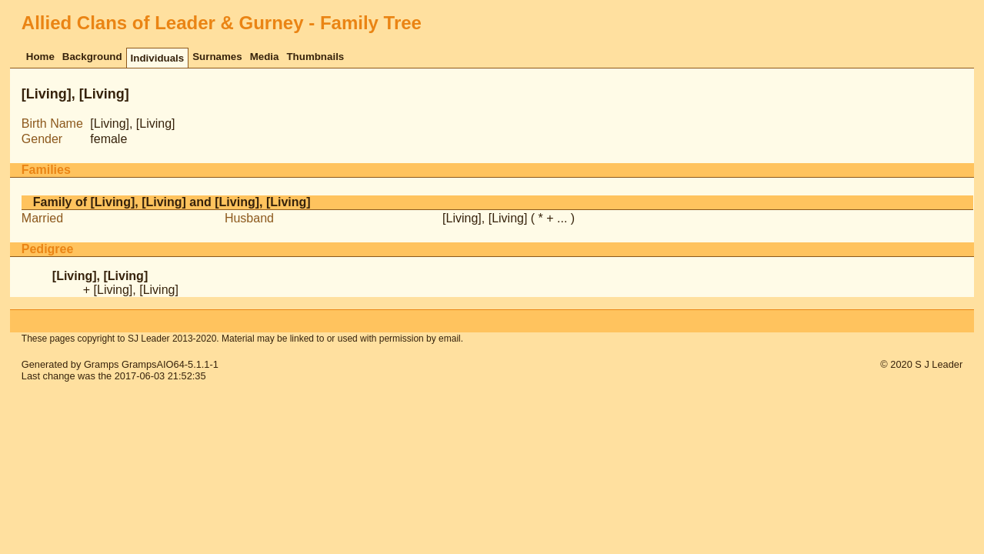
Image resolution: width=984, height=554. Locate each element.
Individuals (158, 58)
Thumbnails (315, 56)
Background (92, 56)
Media (264, 56)
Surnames (217, 56)
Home (40, 56)
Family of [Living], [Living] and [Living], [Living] (172, 202)
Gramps (101, 364)
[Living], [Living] (484, 218)
